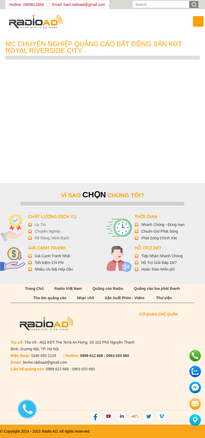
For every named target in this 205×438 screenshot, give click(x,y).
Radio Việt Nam (68, 288)
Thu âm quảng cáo (49, 298)
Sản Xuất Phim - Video (124, 298)
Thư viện (164, 298)
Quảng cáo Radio (107, 288)
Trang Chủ (34, 288)
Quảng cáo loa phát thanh (157, 288)
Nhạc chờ (85, 298)
